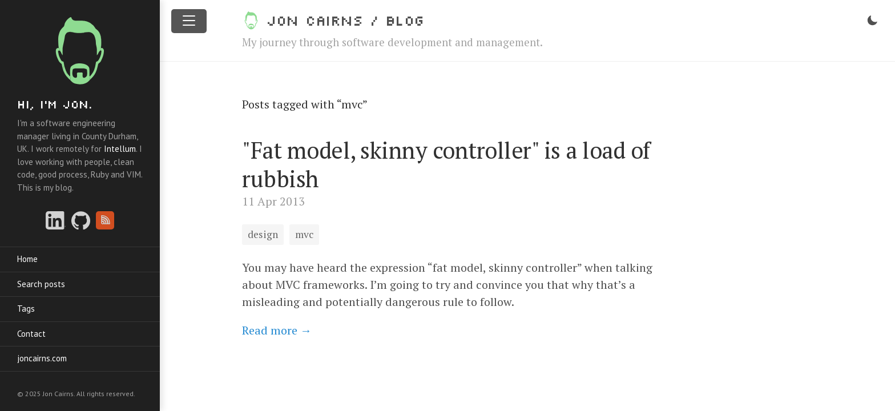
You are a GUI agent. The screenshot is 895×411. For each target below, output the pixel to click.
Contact (31, 333)
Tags (26, 308)
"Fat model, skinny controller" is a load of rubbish (446, 164)
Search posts (41, 284)
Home (27, 258)
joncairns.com (42, 358)
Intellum (120, 148)
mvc (304, 234)
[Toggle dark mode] (872, 20)
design (263, 234)
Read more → (277, 330)
